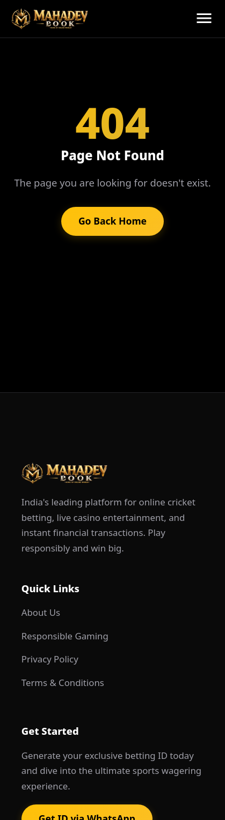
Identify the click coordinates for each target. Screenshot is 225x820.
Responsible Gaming (64, 636)
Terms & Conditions (62, 682)
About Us (40, 612)
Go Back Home (112, 220)
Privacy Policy (49, 659)
